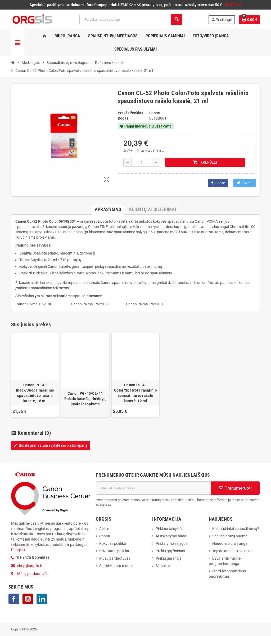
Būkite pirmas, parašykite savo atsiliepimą (50, 445)
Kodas (123, 118)
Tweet (245, 183)
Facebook (13, 599)
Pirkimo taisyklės (169, 529)
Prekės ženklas (130, 113)
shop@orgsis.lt (29, 566)
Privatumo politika (114, 551)
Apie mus (106, 529)
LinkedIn (42, 599)
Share (218, 183)
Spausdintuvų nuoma (229, 536)
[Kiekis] (142, 162)
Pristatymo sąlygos (171, 543)
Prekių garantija (169, 558)
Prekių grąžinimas (170, 551)
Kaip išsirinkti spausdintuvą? (235, 529)
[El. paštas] (153, 488)
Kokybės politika (112, 543)
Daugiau (18, 550)
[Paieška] (130, 19)
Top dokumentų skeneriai (232, 551)
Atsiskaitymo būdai (171, 536)
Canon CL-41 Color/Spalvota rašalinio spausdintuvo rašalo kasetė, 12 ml (135, 393)
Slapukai (163, 566)
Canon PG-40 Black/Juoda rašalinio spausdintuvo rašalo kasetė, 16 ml (35, 393)
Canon (104, 536)
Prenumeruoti (235, 488)
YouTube (27, 599)
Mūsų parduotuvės (32, 574)
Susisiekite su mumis (116, 566)
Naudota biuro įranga (229, 543)
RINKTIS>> (233, 5)
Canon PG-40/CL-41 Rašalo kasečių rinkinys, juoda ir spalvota (85, 398)
